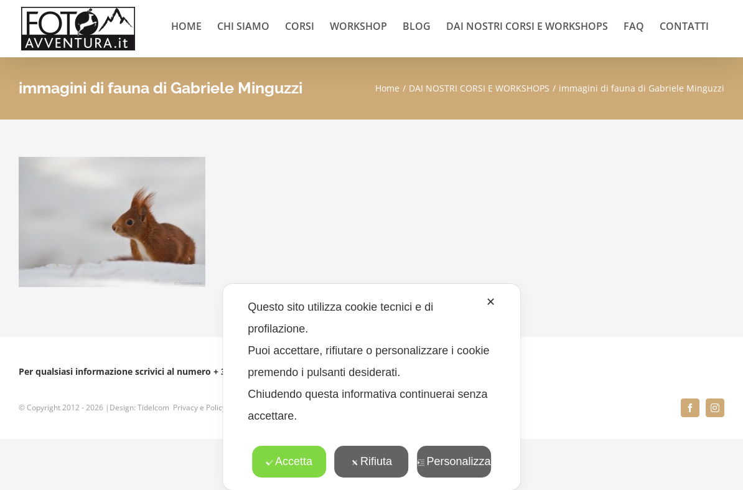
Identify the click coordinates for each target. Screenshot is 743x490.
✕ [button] (490, 302)
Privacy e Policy (199, 407)
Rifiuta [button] (371, 461)
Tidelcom (153, 407)
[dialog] (371, 387)
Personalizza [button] (453, 461)
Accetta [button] (289, 461)
